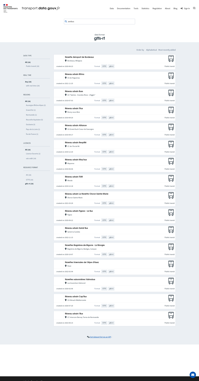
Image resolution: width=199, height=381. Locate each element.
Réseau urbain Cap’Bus (76, 297)
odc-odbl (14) (31, 158)
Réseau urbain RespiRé (75, 143)
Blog (175, 8)
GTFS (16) (29, 180)
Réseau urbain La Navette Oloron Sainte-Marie (86, 194)
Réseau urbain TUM (74, 177)
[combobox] (99, 21)
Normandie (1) (31, 115)
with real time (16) (33, 86)
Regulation (157, 8)
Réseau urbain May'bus (76, 160)
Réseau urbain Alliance (76, 125)
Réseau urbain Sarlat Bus (76, 228)
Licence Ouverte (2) (33, 153)
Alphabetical (151, 50)
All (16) (28, 175)
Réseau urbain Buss (74, 91)
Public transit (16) (32, 66)
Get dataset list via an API (100, 337)
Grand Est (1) (31, 110)
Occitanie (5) (30, 124)
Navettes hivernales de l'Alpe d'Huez (82, 262)
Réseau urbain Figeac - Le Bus (79, 211)
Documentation (123, 8)
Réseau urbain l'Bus (74, 314)
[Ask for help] (193, 375)
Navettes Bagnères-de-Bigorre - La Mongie (85, 245)
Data (112, 8)
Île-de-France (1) (32, 134)
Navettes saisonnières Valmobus (80, 279)
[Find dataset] (99, 21)
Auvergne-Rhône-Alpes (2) (36, 105)
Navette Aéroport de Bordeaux (79, 57)
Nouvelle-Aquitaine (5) (34, 120)
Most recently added (167, 50)
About (167, 8)
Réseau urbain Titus (74, 109)
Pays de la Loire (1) (33, 129)
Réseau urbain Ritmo (74, 74)
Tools (136, 8)
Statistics (145, 8)
